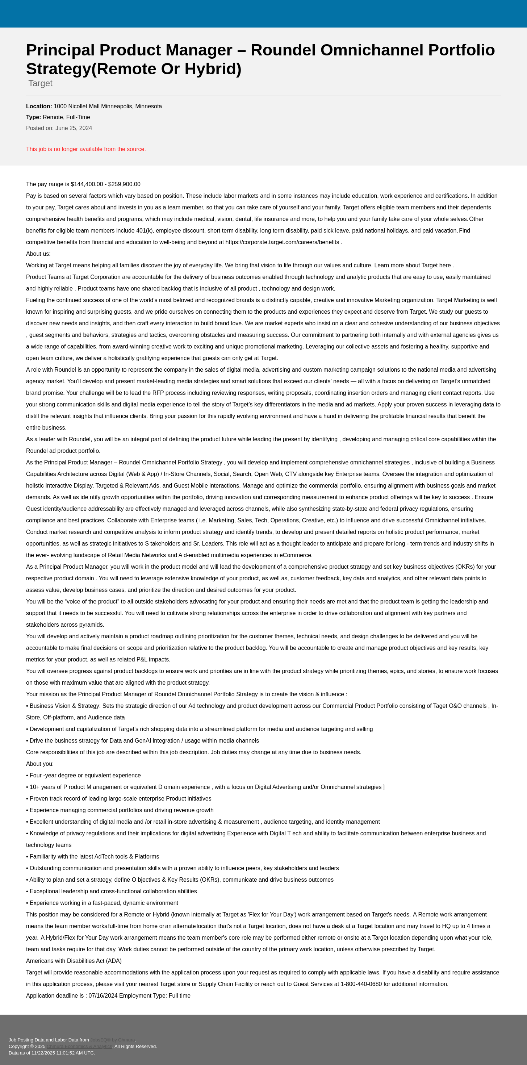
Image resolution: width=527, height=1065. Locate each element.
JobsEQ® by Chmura (112, 1040)
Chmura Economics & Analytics (79, 1046)
